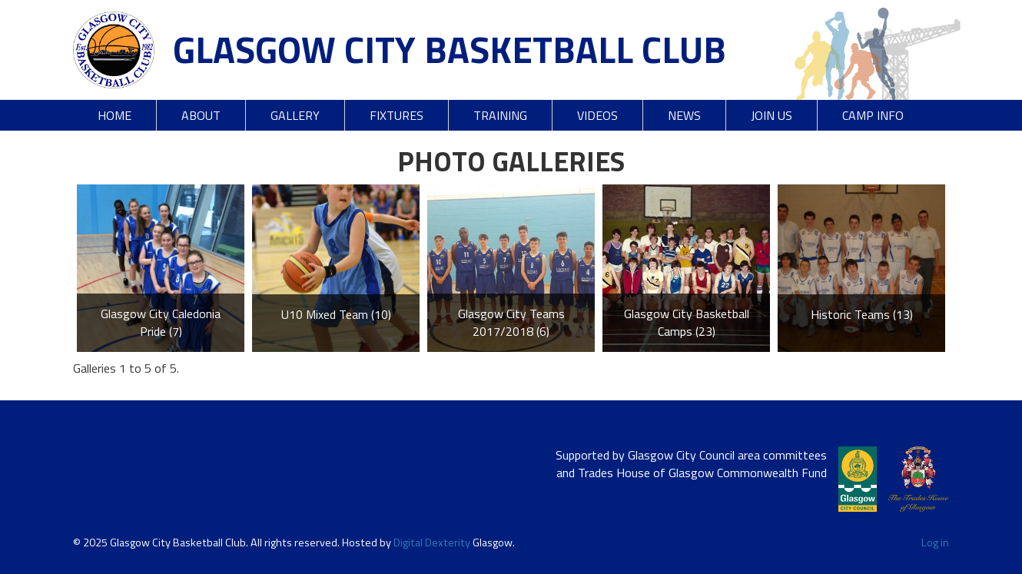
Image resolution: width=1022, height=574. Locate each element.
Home (114, 115)
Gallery (295, 115)
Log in (935, 543)
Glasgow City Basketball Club (449, 50)
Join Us (771, 115)
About (201, 115)
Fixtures (396, 115)
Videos (597, 115)
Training (500, 115)
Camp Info (873, 115)
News (684, 115)
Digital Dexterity (431, 542)
